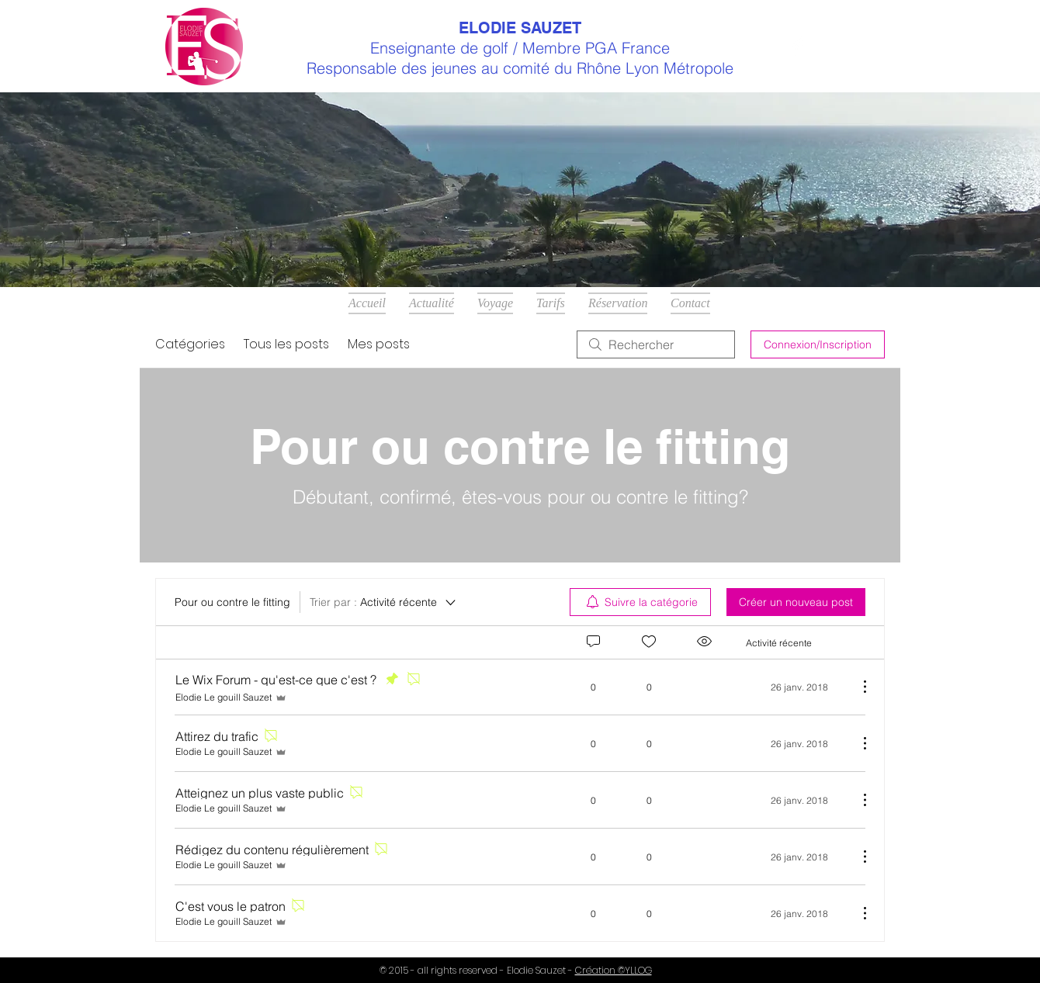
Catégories (190, 344)
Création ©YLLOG (613, 970)
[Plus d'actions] (857, 686)
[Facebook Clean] (798, 46)
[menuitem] (640, 602)
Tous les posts (286, 344)
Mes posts (379, 344)
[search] (656, 344)
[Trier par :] (384, 602)
